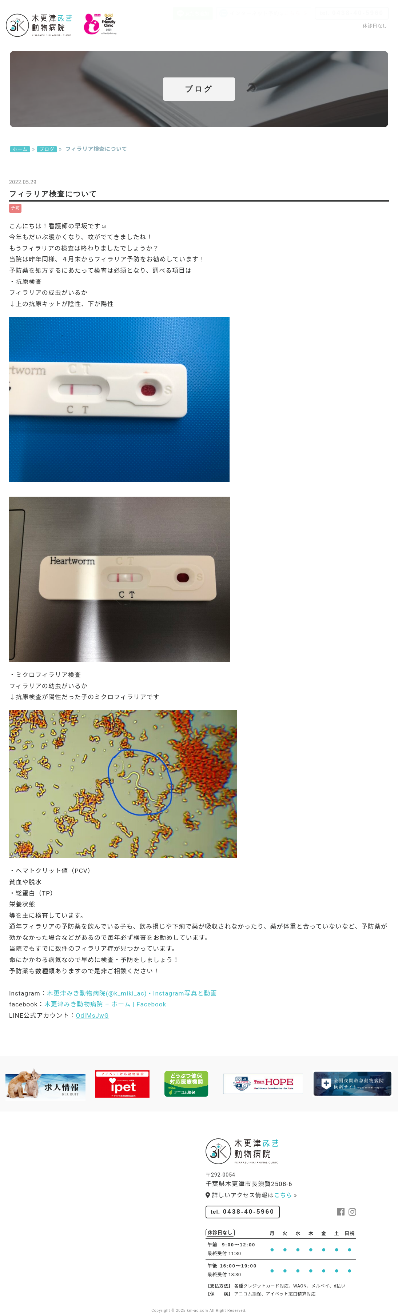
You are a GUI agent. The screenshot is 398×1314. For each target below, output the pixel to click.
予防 (15, 208)
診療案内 (132, 39)
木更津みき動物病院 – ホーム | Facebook (105, 1004)
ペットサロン (272, 39)
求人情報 (235, 39)
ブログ (336, 39)
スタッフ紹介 (199, 39)
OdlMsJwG (92, 1015)
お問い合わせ (369, 39)
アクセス (308, 39)
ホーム (20, 149)
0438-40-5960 (352, 12)
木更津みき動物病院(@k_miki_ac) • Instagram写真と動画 (132, 993)
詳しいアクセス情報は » (251, 1195)
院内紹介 (163, 39)
